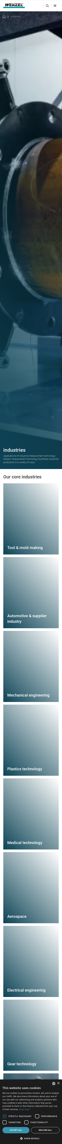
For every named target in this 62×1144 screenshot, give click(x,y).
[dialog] (31, 1111)
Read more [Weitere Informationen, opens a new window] (24, 1109)
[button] (55, 5)
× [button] (58, 1083)
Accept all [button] (16, 1130)
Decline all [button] (45, 1130)
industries (15, 16)
